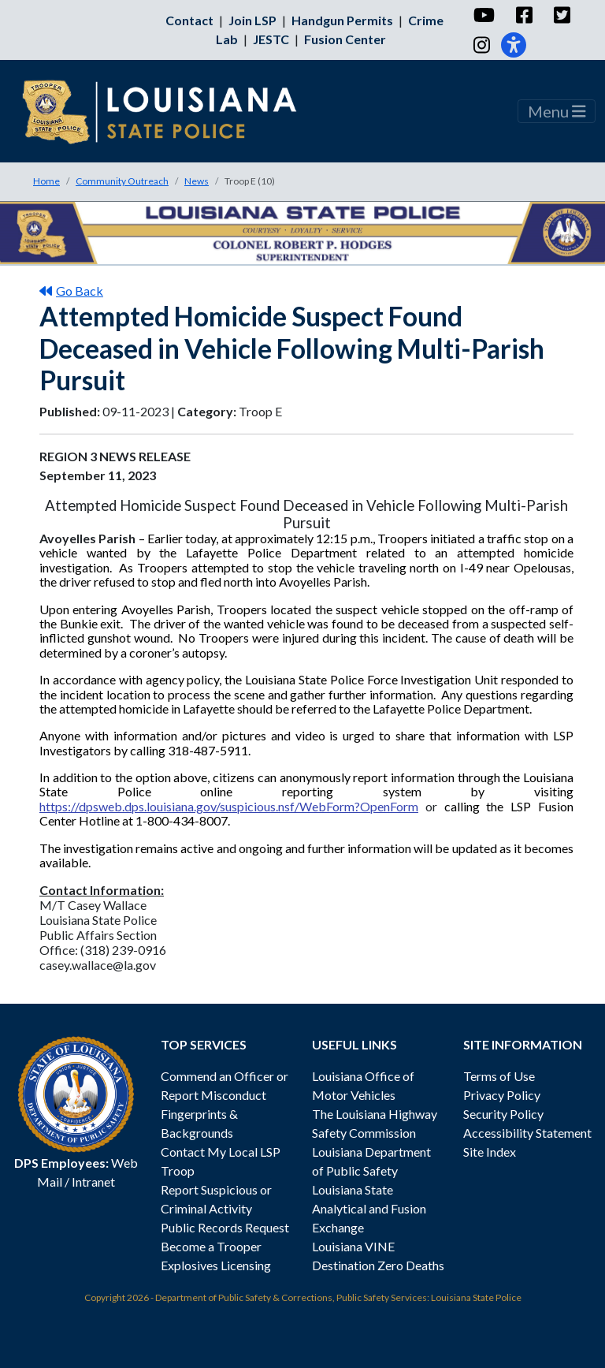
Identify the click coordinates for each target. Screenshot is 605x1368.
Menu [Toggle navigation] (557, 111)
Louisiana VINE (353, 1246)
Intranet (93, 1181)
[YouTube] (483, 15)
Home (46, 181)
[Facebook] (523, 15)
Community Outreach (122, 181)
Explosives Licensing (216, 1265)
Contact (189, 20)
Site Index (489, 1151)
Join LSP (252, 20)
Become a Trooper (211, 1246)
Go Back (71, 290)
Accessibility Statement (527, 1132)
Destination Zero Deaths (378, 1265)
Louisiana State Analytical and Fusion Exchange (369, 1208)
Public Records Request (225, 1227)
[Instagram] (481, 45)
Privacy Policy (501, 1094)
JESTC (271, 39)
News (196, 181)
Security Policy (503, 1113)
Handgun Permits (342, 20)
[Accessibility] (513, 45)
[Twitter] (561, 15)
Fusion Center (345, 39)
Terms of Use (499, 1075)
